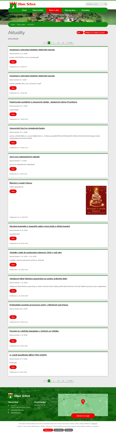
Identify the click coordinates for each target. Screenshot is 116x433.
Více (13, 62)
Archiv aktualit (13, 39)
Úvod (24, 10)
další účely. (94, 423)
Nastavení (69, 430)
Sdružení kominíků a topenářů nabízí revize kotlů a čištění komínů (40, 226)
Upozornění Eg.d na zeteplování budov (27, 128)
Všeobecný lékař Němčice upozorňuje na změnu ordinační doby (38, 278)
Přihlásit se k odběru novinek (95, 33)
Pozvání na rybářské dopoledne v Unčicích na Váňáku (34, 331)
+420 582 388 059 (17, 410)
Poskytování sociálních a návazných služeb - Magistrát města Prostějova (43, 102)
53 (67, 42)
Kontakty (85, 10)
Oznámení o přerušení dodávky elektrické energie (32, 49)
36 (63, 42)
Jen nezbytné (59, 430)
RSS (79, 33)
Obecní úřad (38, 10)
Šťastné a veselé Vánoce (21, 183)
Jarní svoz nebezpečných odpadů (25, 156)
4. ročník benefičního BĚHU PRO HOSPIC (28, 355)
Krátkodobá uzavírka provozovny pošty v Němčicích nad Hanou (39, 305)
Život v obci (54, 10)
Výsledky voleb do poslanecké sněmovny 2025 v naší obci (36, 252)
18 (58, 42)
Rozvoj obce (70, 10)
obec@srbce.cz (16, 413)
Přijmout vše (48, 430)
